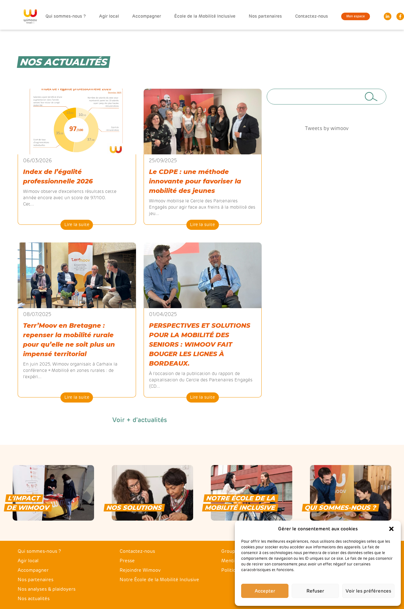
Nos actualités (34, 598)
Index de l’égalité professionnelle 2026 (58, 176)
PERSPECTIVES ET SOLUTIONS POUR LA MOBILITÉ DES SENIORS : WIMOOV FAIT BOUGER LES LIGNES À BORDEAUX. (199, 344)
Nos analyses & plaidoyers (46, 589)
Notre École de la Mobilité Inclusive (159, 579)
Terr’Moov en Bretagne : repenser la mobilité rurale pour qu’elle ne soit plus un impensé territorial (69, 340)
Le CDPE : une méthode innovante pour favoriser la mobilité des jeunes (195, 181)
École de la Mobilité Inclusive (204, 16)
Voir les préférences (368, 591)
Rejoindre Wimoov (140, 570)
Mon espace (355, 16)
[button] (391, 529)
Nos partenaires (265, 16)
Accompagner (146, 16)
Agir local (109, 16)
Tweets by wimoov (326, 128)
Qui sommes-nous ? (65, 16)
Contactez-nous (311, 16)
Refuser (315, 591)
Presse (127, 561)
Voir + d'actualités (139, 420)
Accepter (265, 591)
